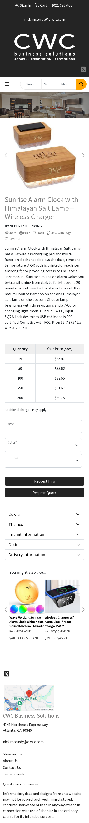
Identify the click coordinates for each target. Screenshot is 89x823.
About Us (10, 760)
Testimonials (13, 774)
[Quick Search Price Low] (50, 84)
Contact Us (12, 767)
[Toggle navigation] (7, 84)
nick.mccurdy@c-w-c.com (44, 19)
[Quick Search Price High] (68, 84)
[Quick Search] (31, 84)
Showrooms (12, 754)
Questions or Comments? (23, 784)
